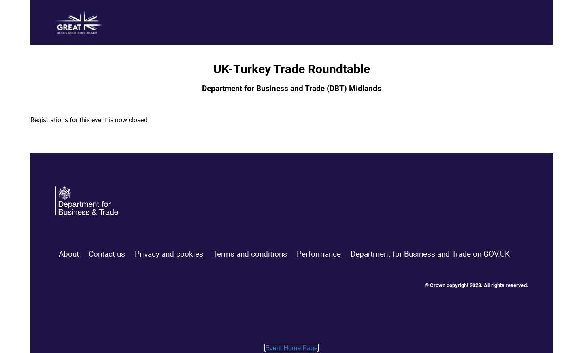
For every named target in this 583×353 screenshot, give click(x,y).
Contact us (107, 254)
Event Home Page (291, 347)
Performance (319, 254)
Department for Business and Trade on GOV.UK (430, 254)
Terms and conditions (250, 254)
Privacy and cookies (169, 254)
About (69, 254)
